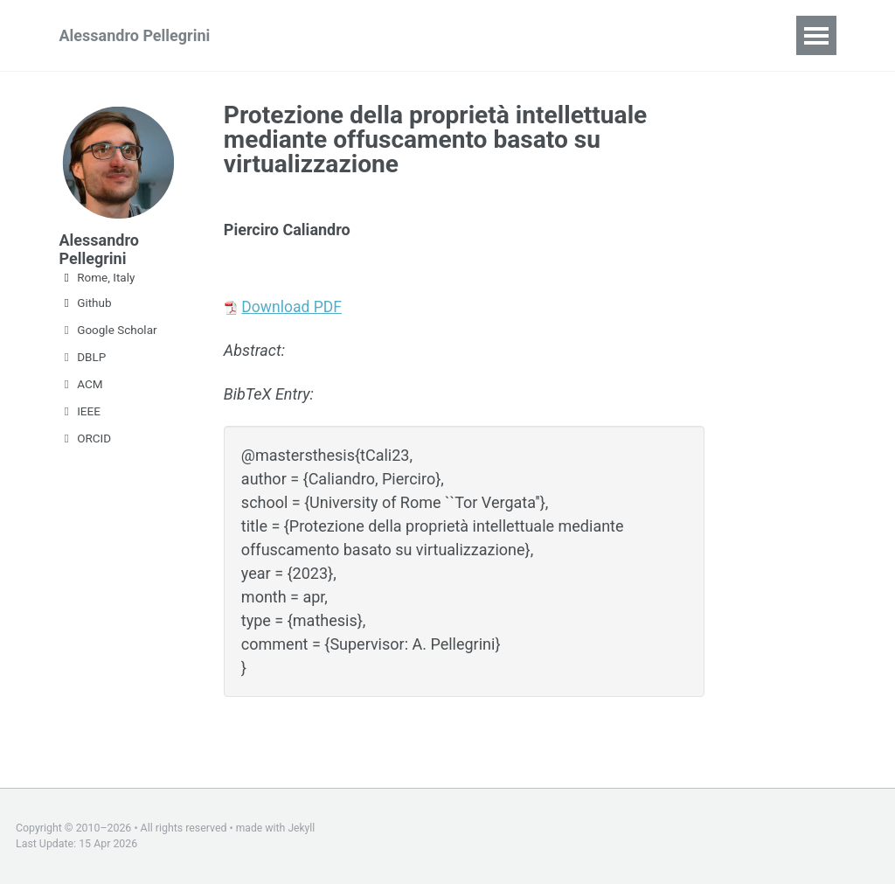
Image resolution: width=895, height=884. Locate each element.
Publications (411, 35)
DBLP (83, 357)
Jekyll (302, 828)
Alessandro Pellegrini (135, 35)
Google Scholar (108, 330)
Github (85, 303)
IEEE (80, 411)
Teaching (304, 35)
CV (496, 35)
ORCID (85, 438)
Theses (563, 35)
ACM (81, 384)
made (249, 828)
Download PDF (292, 306)
